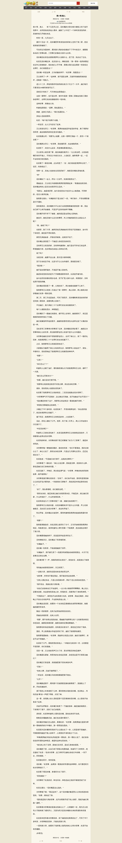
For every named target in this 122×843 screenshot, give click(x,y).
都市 (55, 7)
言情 (60, 7)
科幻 (75, 7)
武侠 (45, 7)
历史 (70, 7)
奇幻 (41, 7)
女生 (31, 7)
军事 (65, 7)
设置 (39, 11)
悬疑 (79, 7)
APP (89, 7)
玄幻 (36, 7)
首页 (26, 7)
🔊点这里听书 (61, 21)
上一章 (53, 11)
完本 (84, 7)
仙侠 (50, 7)
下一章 (68, 11)
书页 (83, 11)
